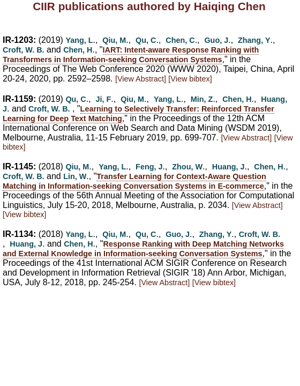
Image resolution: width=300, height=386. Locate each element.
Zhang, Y (254, 40)
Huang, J (228, 166)
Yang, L (79, 40)
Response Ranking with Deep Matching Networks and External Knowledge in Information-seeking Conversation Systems (143, 249)
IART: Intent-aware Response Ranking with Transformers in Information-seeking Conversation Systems (131, 55)
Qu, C (146, 40)
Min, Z (202, 99)
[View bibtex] (190, 79)
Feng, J (149, 166)
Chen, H (77, 50)
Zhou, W (187, 166)
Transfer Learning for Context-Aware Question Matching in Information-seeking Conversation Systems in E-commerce (134, 181)
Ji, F (103, 99)
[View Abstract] (140, 79)
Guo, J (216, 40)
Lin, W (74, 176)
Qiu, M (114, 40)
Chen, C (180, 40)
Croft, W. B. (23, 50)
